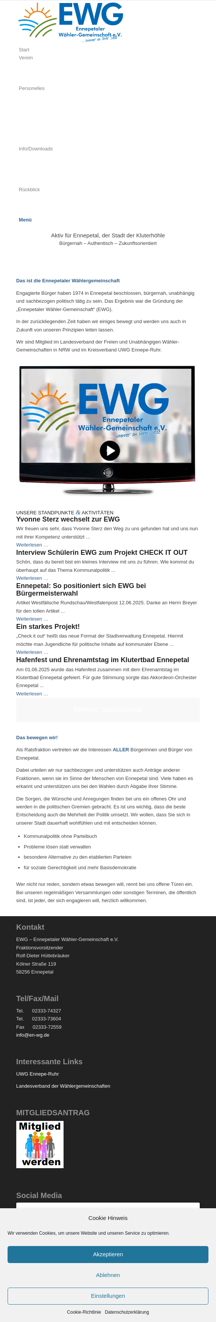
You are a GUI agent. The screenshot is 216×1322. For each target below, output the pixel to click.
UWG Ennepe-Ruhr (37, 1074)
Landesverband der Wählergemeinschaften (63, 1086)
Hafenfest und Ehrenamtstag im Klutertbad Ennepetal (102, 660)
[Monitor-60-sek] (108, 432)
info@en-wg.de (33, 1035)
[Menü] (25, 220)
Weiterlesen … (32, 545)
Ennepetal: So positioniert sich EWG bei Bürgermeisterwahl (81, 589)
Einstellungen (108, 1296)
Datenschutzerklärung (127, 1312)
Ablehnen (108, 1275)
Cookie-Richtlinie (84, 1312)
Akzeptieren (108, 1254)
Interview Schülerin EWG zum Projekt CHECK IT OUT (102, 552)
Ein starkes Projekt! (48, 626)
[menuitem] (109, 50)
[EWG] (73, 42)
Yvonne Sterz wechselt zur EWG (68, 519)
